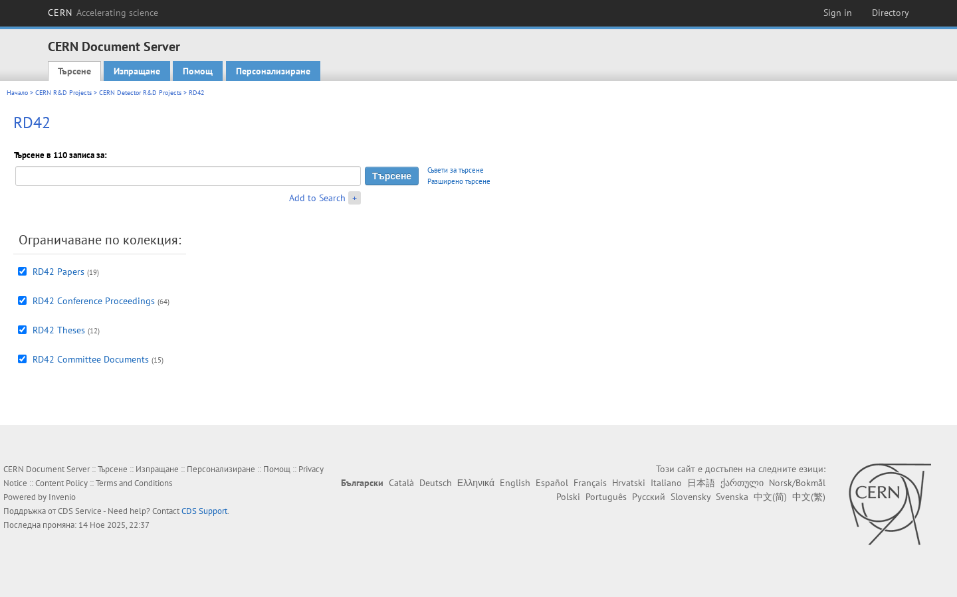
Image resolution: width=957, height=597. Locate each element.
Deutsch (435, 483)
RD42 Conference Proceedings (94, 301)
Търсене (74, 71)
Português (606, 497)
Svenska (732, 497)
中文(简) (770, 497)
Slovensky (690, 497)
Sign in (837, 13)
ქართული (742, 483)
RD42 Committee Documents (91, 359)
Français (590, 483)
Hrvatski (628, 483)
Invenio (62, 497)
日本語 (701, 483)
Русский (648, 497)
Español (552, 483)
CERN (103, 13)
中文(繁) (808, 497)
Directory (890, 13)
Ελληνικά (475, 483)
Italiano (666, 483)
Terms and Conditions (134, 483)
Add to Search (317, 198)
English (515, 483)
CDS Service (80, 511)
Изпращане (137, 71)
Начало (17, 92)
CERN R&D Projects (63, 92)
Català (401, 483)
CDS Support (204, 511)
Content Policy (61, 483)
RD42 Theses (59, 330)
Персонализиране (273, 71)
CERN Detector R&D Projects (140, 92)
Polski (568, 497)
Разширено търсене (458, 181)
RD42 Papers (58, 272)
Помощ (198, 71)
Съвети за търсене (455, 170)
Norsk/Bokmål (797, 483)
